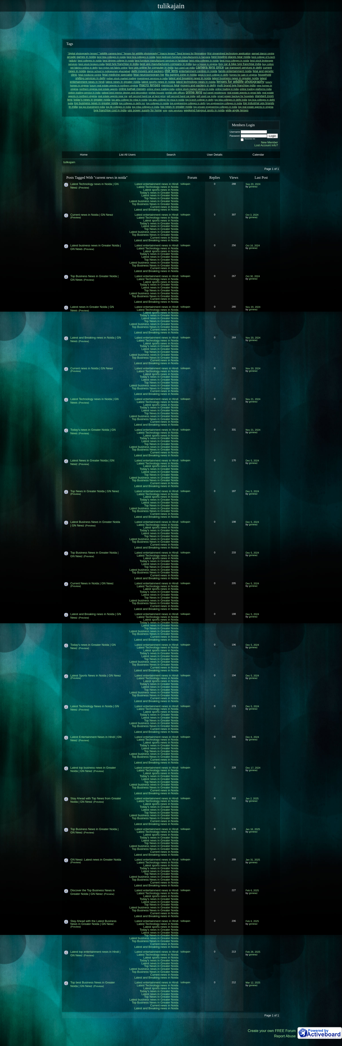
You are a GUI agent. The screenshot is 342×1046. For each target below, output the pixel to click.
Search (171, 154)
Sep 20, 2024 (253, 184)
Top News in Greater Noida (161, 198)
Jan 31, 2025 (253, 859)
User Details (214, 154)
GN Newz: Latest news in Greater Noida (95, 859)
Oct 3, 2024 (252, 214)
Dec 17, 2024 (253, 767)
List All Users (127, 154)
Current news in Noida (164, 207)
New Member (269, 142)
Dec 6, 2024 (252, 737)
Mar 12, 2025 (253, 982)
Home (84, 154)
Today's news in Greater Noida (159, 192)
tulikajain (69, 162)
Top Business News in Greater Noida (155, 204)
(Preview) (83, 187)
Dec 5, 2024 (252, 460)
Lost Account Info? (266, 145)
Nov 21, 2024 (253, 399)
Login (272, 136)
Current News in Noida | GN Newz (92, 583)
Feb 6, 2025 (252, 890)
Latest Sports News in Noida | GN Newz (95, 675)
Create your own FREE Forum (272, 1031)
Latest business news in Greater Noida (153, 201)
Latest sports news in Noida (160, 189)
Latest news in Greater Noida (159, 195)
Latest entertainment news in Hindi (156, 184)
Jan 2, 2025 (252, 798)
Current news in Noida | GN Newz (91, 214)
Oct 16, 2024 (253, 245)
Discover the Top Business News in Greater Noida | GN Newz (92, 892)
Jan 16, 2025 (253, 829)
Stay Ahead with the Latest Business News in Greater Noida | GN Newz (93, 922)
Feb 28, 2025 (253, 952)
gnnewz (253, 186)
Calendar (258, 154)
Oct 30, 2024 (253, 276)
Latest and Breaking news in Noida (156, 209)
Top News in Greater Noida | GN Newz (94, 491)
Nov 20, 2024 (253, 307)
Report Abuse (285, 1036)
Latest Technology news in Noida (157, 187)
